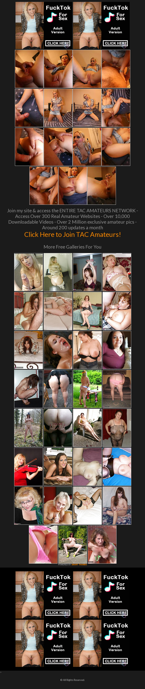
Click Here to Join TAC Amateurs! (72, 234)
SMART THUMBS (79, 565)
